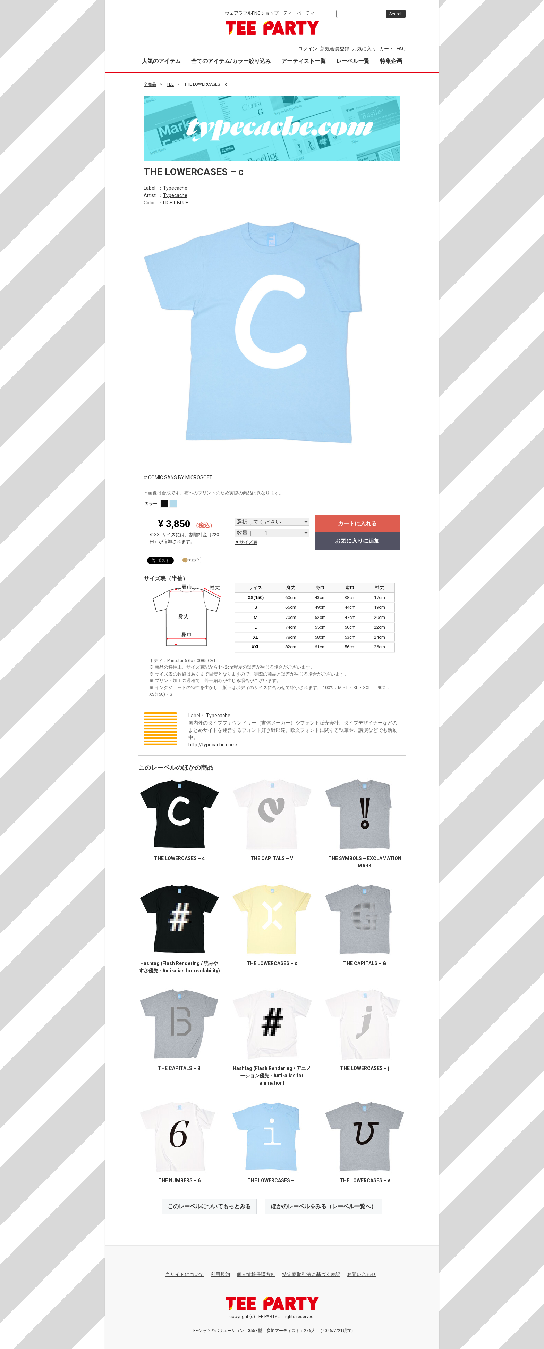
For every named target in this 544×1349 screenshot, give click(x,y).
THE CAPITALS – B (179, 1068)
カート (386, 48)
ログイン (307, 48)
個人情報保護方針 (256, 1274)
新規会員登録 (334, 48)
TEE (170, 84)
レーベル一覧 (352, 61)
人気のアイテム (161, 61)
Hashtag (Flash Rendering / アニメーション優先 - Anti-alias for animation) (272, 1075)
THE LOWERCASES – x (272, 963)
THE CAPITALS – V (271, 858)
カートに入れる (357, 523)
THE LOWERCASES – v (365, 1180)
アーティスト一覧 (303, 61)
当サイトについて (184, 1274)
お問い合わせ (361, 1274)
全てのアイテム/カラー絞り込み (231, 61)
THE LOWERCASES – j (364, 1068)
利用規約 (220, 1274)
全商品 (150, 84)
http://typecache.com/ (213, 744)
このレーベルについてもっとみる (209, 1206)
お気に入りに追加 (357, 541)
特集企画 (391, 61)
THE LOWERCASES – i (272, 1180)
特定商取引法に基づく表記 (311, 1274)
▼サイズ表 (246, 542)
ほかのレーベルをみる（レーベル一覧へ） (323, 1206)
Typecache (175, 187)
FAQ (401, 48)
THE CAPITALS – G (364, 963)
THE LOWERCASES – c (179, 858)
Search (396, 13)
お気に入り (364, 48)
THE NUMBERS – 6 (179, 1180)
